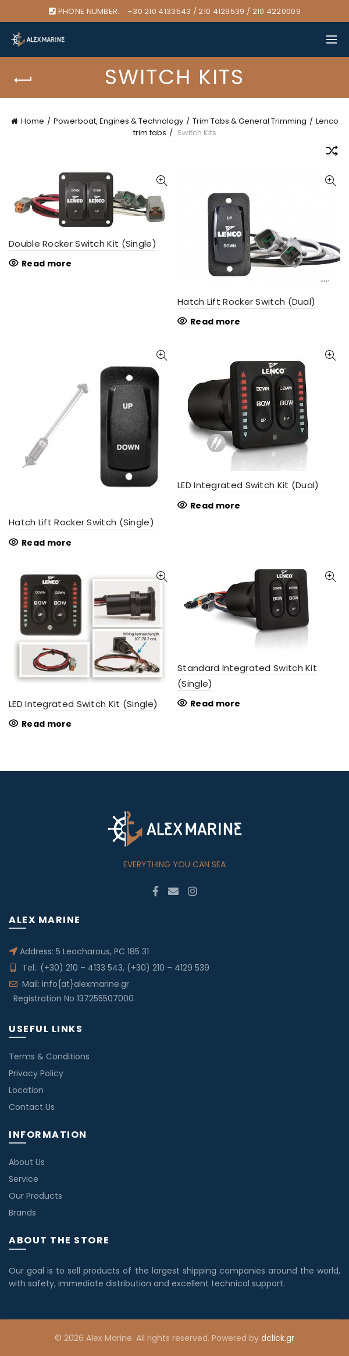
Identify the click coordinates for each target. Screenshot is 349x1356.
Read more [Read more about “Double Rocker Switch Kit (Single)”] (47, 263)
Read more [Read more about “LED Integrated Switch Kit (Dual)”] (215, 505)
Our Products (35, 1196)
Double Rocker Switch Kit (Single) (82, 243)
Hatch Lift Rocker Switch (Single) (81, 522)
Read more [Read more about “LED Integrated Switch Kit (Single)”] (47, 724)
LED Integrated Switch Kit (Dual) (248, 485)
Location (26, 1090)
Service (23, 1179)
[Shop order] (331, 152)
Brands (22, 1212)
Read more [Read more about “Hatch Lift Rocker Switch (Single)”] (47, 543)
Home (32, 121)
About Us (27, 1162)
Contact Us (32, 1107)
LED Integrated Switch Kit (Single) (83, 704)
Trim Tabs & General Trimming (250, 121)
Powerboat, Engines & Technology (118, 121)
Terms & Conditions (49, 1056)
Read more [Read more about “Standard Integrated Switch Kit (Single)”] (215, 703)
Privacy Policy (36, 1073)
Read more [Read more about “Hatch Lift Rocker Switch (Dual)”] (215, 321)
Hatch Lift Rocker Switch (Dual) (246, 301)
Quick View (161, 181)
